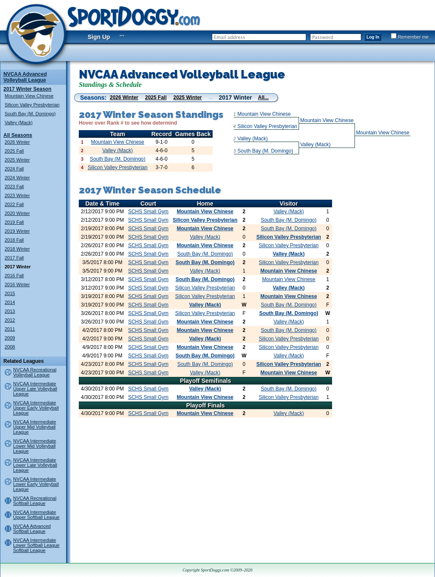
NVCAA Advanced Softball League (32, 529)
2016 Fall (14, 275)
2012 (10, 320)
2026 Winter (17, 142)
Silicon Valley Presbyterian (32, 104)
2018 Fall (14, 240)
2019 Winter (17, 231)
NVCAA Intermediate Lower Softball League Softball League (36, 545)
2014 (10, 302)
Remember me (410, 36)
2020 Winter (17, 213)
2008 (10, 346)
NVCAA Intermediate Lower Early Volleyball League (36, 484)
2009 (10, 337)
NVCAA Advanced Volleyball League (25, 77)
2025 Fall (14, 150)
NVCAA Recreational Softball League (34, 501)
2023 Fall (14, 186)
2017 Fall (14, 257)
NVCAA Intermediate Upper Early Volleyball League (36, 407)
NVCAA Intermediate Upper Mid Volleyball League (34, 427)
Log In (372, 37)
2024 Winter (17, 177)
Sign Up (99, 36)
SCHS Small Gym (148, 212)
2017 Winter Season (27, 89)
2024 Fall (14, 168)
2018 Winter (17, 248)
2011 (10, 329)
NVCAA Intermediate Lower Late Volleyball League (35, 465)
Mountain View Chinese (29, 95)
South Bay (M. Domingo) (30, 113)
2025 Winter (17, 159)
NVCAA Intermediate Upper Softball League (36, 515)
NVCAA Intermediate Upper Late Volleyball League (35, 388)
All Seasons (17, 135)
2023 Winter (17, 195)
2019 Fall (14, 222)
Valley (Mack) (19, 122)
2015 (10, 293)
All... (263, 97)
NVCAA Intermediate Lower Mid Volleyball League (34, 446)
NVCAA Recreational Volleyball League (34, 372)
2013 (10, 311)
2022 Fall (14, 204)
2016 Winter (17, 284)
